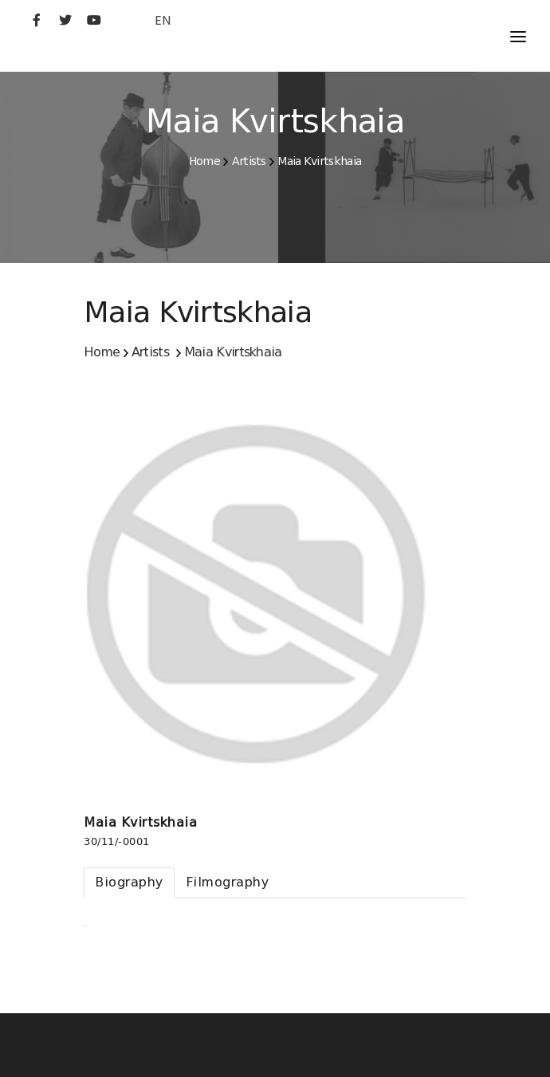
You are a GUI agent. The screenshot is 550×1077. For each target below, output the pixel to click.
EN (163, 20)
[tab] (129, 882)
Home (204, 161)
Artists (249, 161)
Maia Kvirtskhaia (319, 161)
